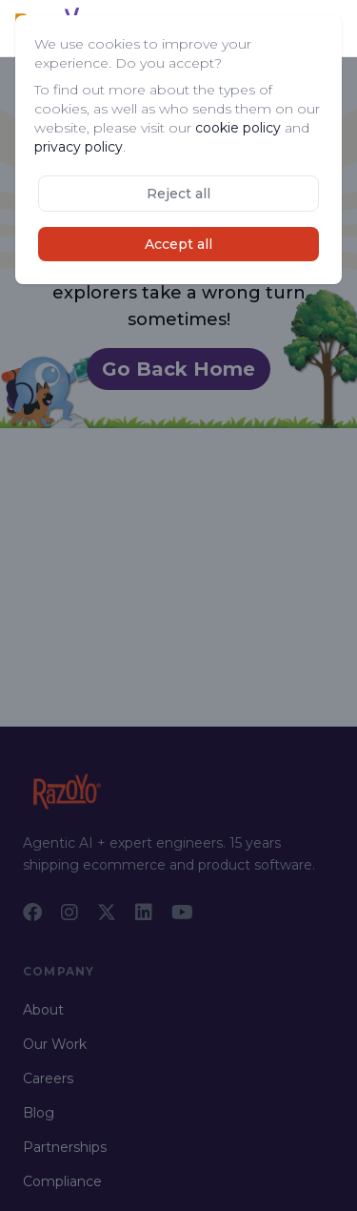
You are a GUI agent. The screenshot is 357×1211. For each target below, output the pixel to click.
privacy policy (78, 146)
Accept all (178, 244)
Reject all (178, 193)
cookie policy (238, 127)
